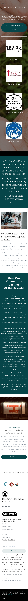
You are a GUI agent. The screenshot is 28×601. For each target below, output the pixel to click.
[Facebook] (3, 507)
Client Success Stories (7, 523)
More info (10, 594)
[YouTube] (6, 507)
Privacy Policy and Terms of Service (12, 574)
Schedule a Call (6, 537)
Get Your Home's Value (7, 529)
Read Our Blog (5, 532)
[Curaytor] (9, 515)
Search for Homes (6, 526)
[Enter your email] (15, 546)
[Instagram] (9, 507)
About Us (4, 534)
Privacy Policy (14, 588)
